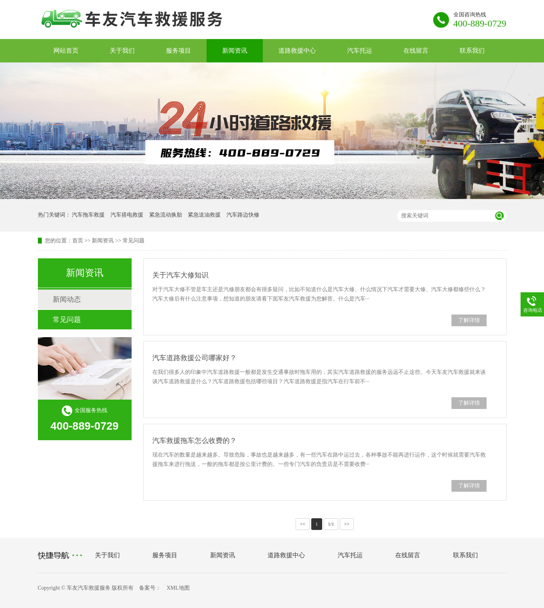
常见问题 (133, 241)
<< (302, 524)
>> (347, 524)
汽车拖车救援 (88, 215)
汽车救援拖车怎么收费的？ (194, 440)
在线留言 (415, 50)
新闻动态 (67, 299)
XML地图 (177, 588)
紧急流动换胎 (165, 215)
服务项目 (178, 50)
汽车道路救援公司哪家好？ (194, 358)
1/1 (331, 524)
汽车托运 (359, 50)
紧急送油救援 (204, 215)
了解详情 (469, 320)
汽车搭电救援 (127, 215)
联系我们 (472, 50)
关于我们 (122, 50)
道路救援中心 (297, 50)
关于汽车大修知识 (180, 275)
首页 (77, 241)
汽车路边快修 (243, 215)
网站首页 (66, 50)
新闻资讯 (234, 50)
